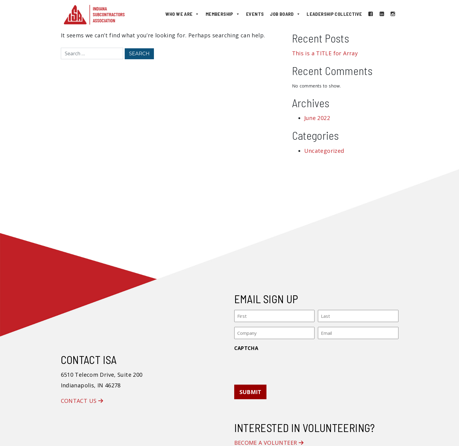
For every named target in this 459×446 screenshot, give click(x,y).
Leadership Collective (334, 14)
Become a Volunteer (269, 441)
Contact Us (82, 399)
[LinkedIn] (381, 14)
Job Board (285, 14)
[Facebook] (370, 14)
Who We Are (182, 14)
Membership (223, 14)
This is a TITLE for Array (325, 53)
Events (255, 14)
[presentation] (280, 365)
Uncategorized (324, 150)
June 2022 (317, 118)
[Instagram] (392, 14)
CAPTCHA (246, 347)
